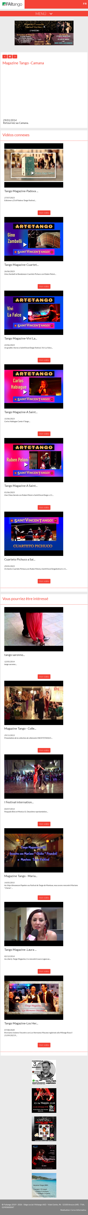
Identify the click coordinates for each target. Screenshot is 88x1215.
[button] (33, 165)
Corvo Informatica (78, 1210)
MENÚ (44, 13)
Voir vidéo (44, 212)
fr (85, 3)
